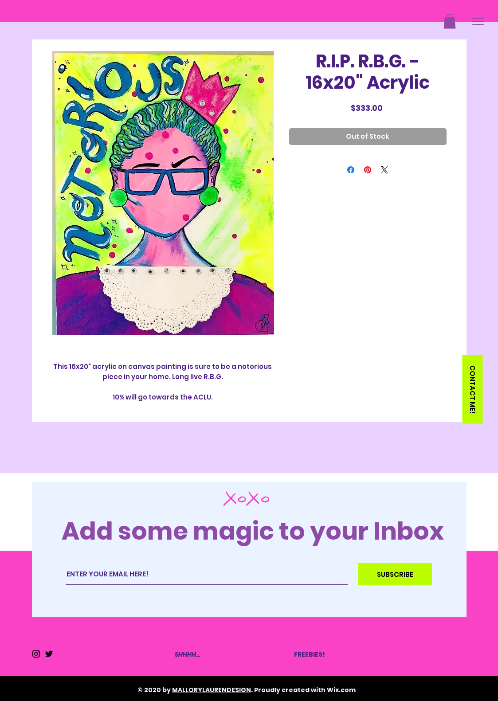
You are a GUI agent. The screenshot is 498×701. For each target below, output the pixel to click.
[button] (449, 21)
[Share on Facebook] (350, 169)
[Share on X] (384, 169)
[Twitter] (49, 654)
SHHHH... (187, 654)
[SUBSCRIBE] (395, 574)
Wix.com (341, 689)
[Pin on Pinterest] (367, 169)
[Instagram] (36, 654)
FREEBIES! (309, 654)
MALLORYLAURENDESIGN (211, 689)
